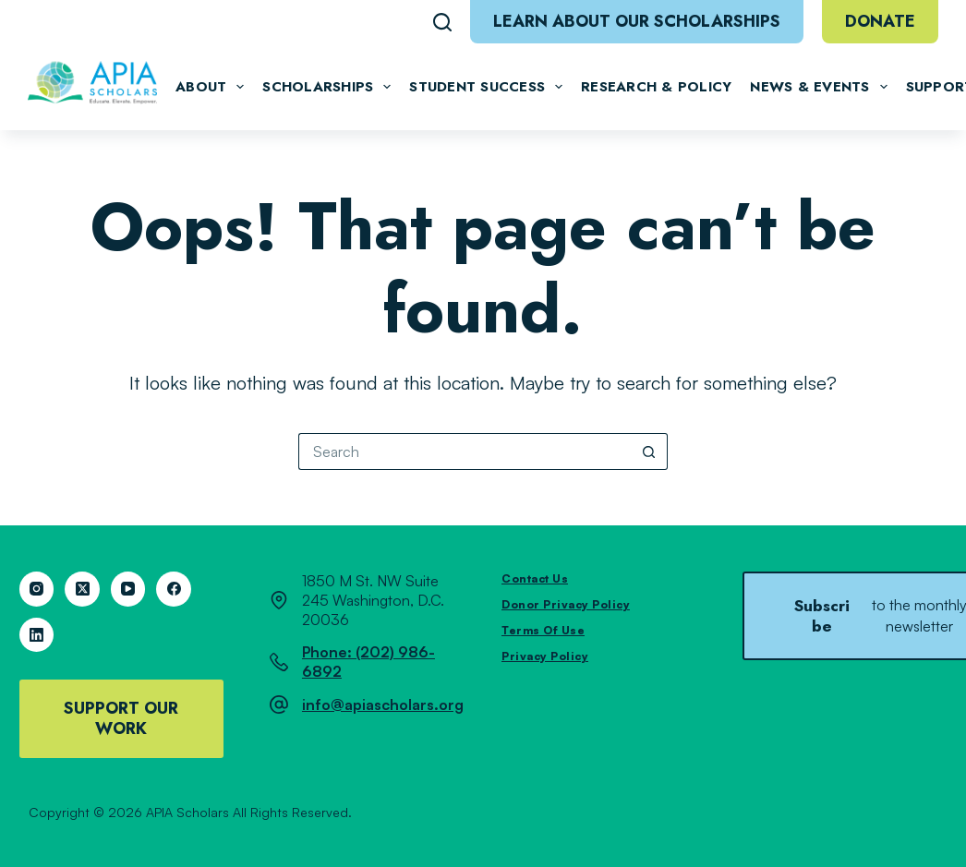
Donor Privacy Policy (565, 604)
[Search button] (649, 451)
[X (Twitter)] (82, 589)
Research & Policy (656, 87)
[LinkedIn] (36, 635)
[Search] (442, 22)
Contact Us (534, 578)
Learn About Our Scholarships (636, 21)
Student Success (485, 87)
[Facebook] (173, 589)
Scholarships (326, 87)
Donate (880, 21)
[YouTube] (128, 589)
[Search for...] (464, 451)
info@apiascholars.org (383, 704)
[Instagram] (36, 589)
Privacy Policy (544, 656)
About (209, 87)
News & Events (818, 87)
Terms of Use (543, 630)
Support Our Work (121, 718)
